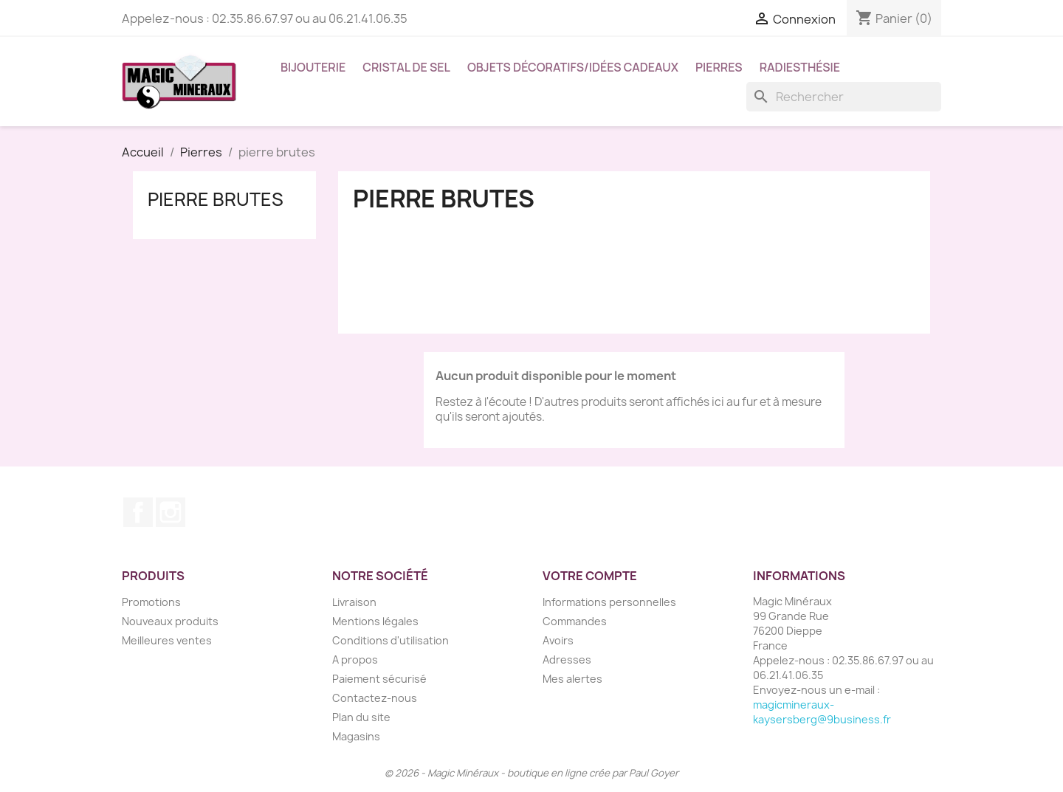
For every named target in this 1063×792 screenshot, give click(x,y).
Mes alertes (572, 679)
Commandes (575, 621)
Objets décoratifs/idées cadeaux (572, 67)
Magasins (356, 736)
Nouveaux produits (170, 621)
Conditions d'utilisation (390, 640)
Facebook (138, 512)
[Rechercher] (843, 96)
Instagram (170, 512)
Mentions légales (375, 621)
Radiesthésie (800, 67)
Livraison (354, 602)
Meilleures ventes (167, 640)
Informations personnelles (609, 602)
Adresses (567, 659)
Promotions (151, 602)
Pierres (719, 67)
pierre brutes (215, 199)
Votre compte (590, 576)
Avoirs (558, 640)
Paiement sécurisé (379, 679)
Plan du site (361, 717)
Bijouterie (313, 67)
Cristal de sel (406, 67)
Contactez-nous (374, 698)
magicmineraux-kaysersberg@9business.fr (822, 712)
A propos (355, 659)
